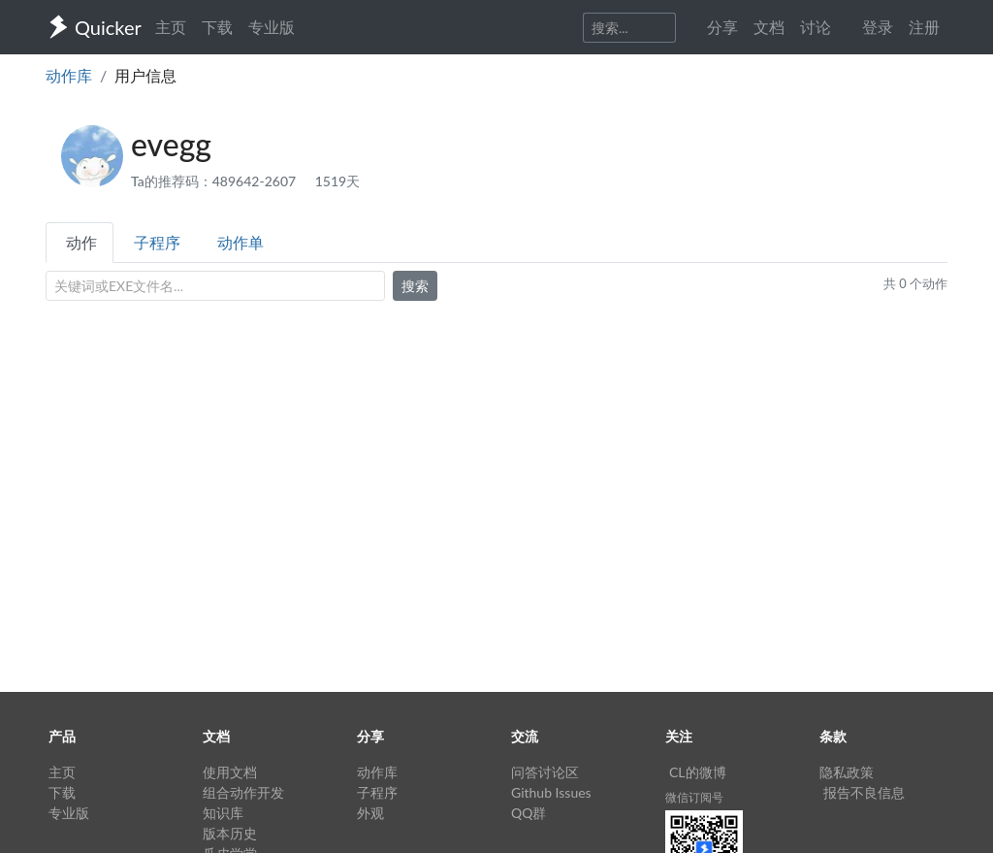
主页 (170, 26)
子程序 (157, 242)
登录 (877, 26)
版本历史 (230, 833)
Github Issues (551, 792)
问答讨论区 (545, 772)
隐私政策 (846, 772)
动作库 (69, 75)
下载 (217, 26)
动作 (81, 242)
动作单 (240, 242)
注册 (924, 26)
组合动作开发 (243, 792)
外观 (370, 812)
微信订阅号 (694, 797)
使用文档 (230, 772)
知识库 (223, 812)
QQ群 (528, 812)
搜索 (415, 286)
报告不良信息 (864, 792)
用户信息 (145, 75)
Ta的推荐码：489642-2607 (215, 181)
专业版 (271, 26)
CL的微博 (697, 772)
